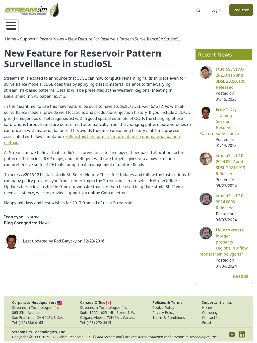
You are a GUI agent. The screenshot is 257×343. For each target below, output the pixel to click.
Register (241, 10)
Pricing (126, 26)
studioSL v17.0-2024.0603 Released (230, 203)
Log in (216, 10)
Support (70, 26)
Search (198, 10)
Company (210, 314)
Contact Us (211, 319)
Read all (240, 277)
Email (206, 324)
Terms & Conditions (168, 319)
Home (14, 26)
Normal (33, 218)
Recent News (51, 40)
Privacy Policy (163, 314)
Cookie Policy (163, 309)
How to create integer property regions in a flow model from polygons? (224, 243)
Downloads (98, 26)
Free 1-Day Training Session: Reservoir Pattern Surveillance (219, 123)
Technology (41, 26)
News (44, 224)
